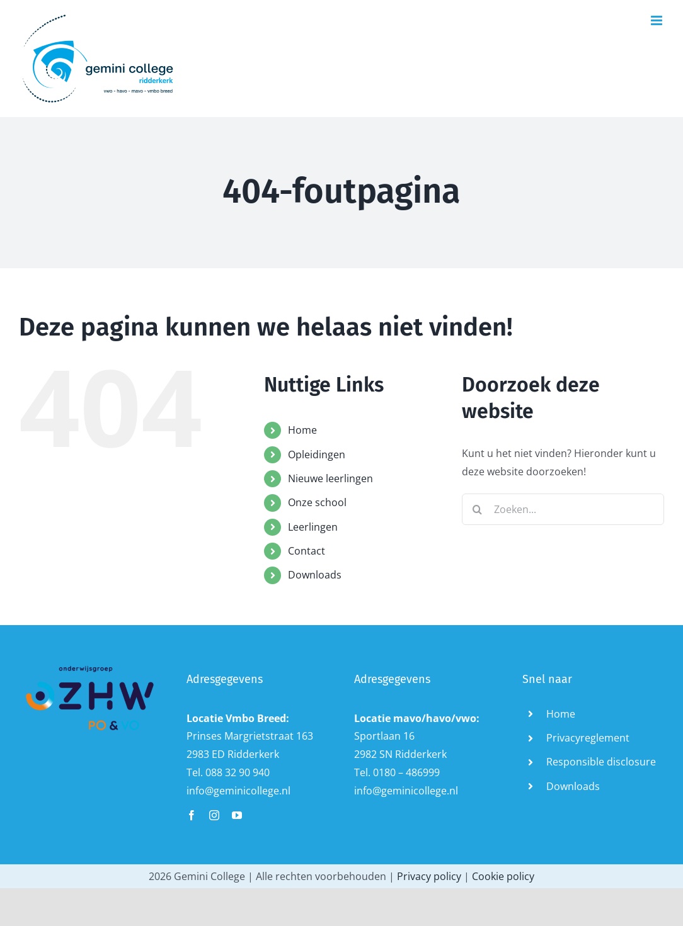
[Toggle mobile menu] (657, 20)
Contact (306, 551)
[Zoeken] (477, 509)
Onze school (317, 502)
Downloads (315, 575)
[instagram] (214, 815)
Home (302, 430)
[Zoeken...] (563, 509)
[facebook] (192, 815)
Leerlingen (313, 527)
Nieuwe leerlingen (330, 478)
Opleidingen (316, 454)
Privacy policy (429, 876)
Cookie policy (503, 876)
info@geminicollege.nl (238, 791)
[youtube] (237, 815)
